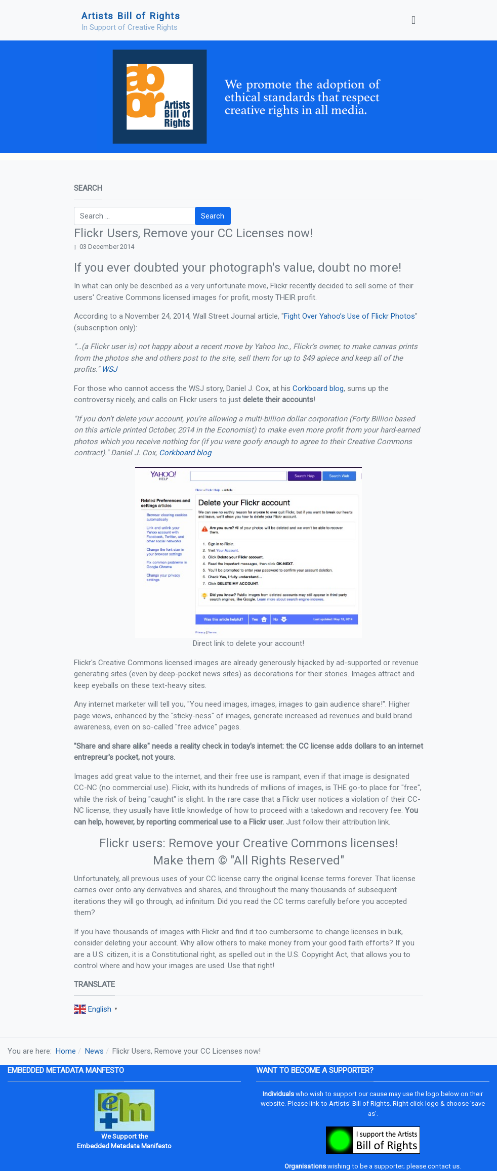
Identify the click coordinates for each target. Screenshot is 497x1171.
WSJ (109, 369)
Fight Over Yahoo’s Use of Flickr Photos (349, 316)
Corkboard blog (318, 388)
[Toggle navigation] (413, 20)
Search (212, 216)
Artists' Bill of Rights (359, 1103)
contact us (444, 1166)
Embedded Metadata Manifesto (124, 1146)
